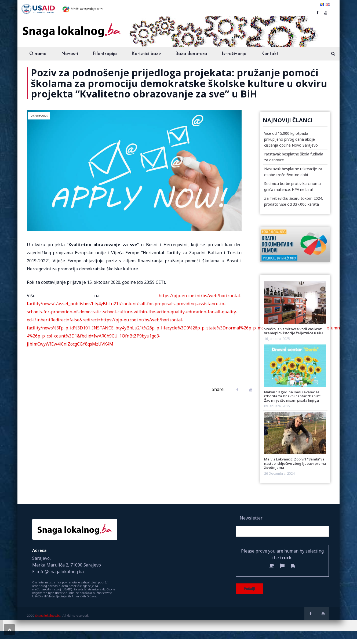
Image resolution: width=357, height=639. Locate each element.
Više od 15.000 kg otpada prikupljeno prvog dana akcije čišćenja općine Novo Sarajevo (291, 139)
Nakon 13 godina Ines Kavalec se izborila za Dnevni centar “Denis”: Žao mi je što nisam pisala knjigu (292, 396)
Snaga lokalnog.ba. (48, 615)
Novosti (69, 54)
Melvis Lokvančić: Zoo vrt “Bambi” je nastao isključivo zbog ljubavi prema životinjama (295, 463)
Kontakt (269, 54)
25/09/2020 (39, 115)
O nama (37, 54)
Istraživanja (234, 54)
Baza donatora (191, 54)
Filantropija (105, 54)
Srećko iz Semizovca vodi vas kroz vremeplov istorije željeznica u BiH (293, 330)
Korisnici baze (146, 54)
